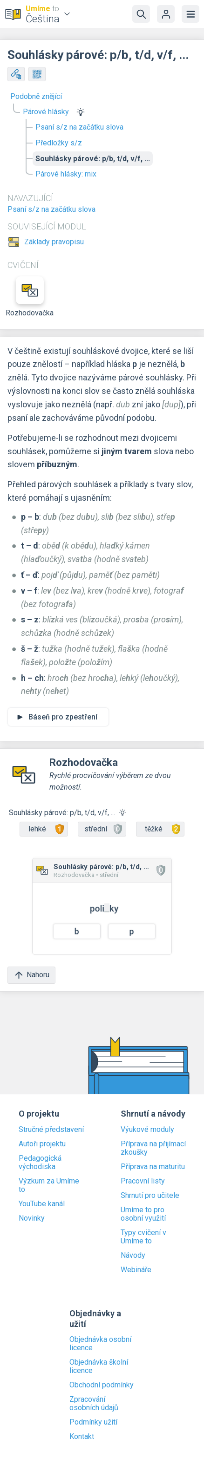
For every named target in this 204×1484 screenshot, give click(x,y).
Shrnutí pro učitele (150, 1195)
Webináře (136, 1270)
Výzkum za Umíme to (49, 1185)
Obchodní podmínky (101, 1385)
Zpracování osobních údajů (93, 1403)
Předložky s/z (58, 142)
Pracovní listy (143, 1181)
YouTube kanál (42, 1204)
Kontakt (81, 1436)
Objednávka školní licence (98, 1366)
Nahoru (31, 975)
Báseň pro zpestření (62, 717)
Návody (133, 1255)
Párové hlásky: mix (65, 174)
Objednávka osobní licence (100, 1343)
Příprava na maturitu (153, 1167)
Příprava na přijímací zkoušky (153, 1148)
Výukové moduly (147, 1129)
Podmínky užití (93, 1422)
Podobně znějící (36, 96)
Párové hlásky (46, 111)
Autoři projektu (42, 1144)
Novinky (32, 1218)
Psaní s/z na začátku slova (79, 127)
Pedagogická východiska (40, 1162)
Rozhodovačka (29, 296)
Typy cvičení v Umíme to (143, 1237)
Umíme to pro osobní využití (143, 1214)
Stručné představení (51, 1129)
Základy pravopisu (54, 242)
